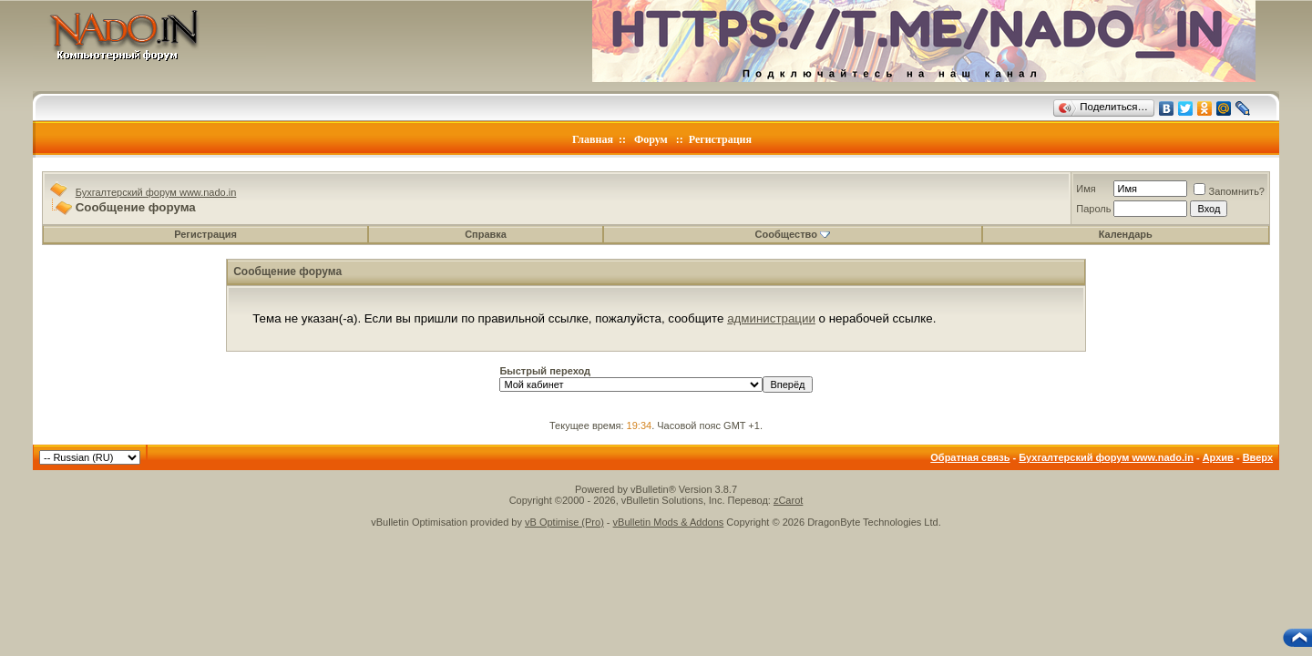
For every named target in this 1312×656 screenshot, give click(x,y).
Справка (486, 234)
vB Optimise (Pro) (564, 522)
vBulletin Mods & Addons (668, 522)
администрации (771, 318)
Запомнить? (1229, 191)
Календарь (1126, 234)
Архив (1218, 457)
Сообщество (792, 234)
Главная (592, 139)
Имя (1085, 188)
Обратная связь (970, 457)
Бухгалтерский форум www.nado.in (156, 192)
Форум (651, 139)
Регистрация (720, 139)
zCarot (788, 500)
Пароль (1093, 208)
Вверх (1258, 457)
